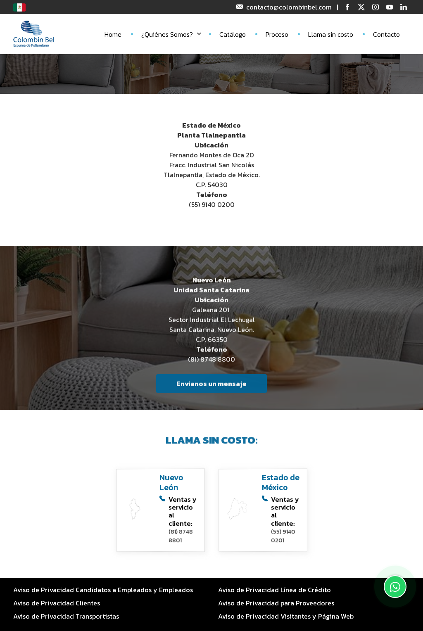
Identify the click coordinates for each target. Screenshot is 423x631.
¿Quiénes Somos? (171, 34)
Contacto (386, 34)
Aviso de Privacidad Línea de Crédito (274, 590)
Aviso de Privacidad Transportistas (66, 616)
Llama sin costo (330, 34)
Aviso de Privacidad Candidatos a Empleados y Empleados (103, 590)
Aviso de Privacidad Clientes (56, 603)
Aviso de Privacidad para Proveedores (276, 603)
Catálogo (232, 34)
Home (113, 34)
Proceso (277, 34)
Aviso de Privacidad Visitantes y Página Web (286, 616)
